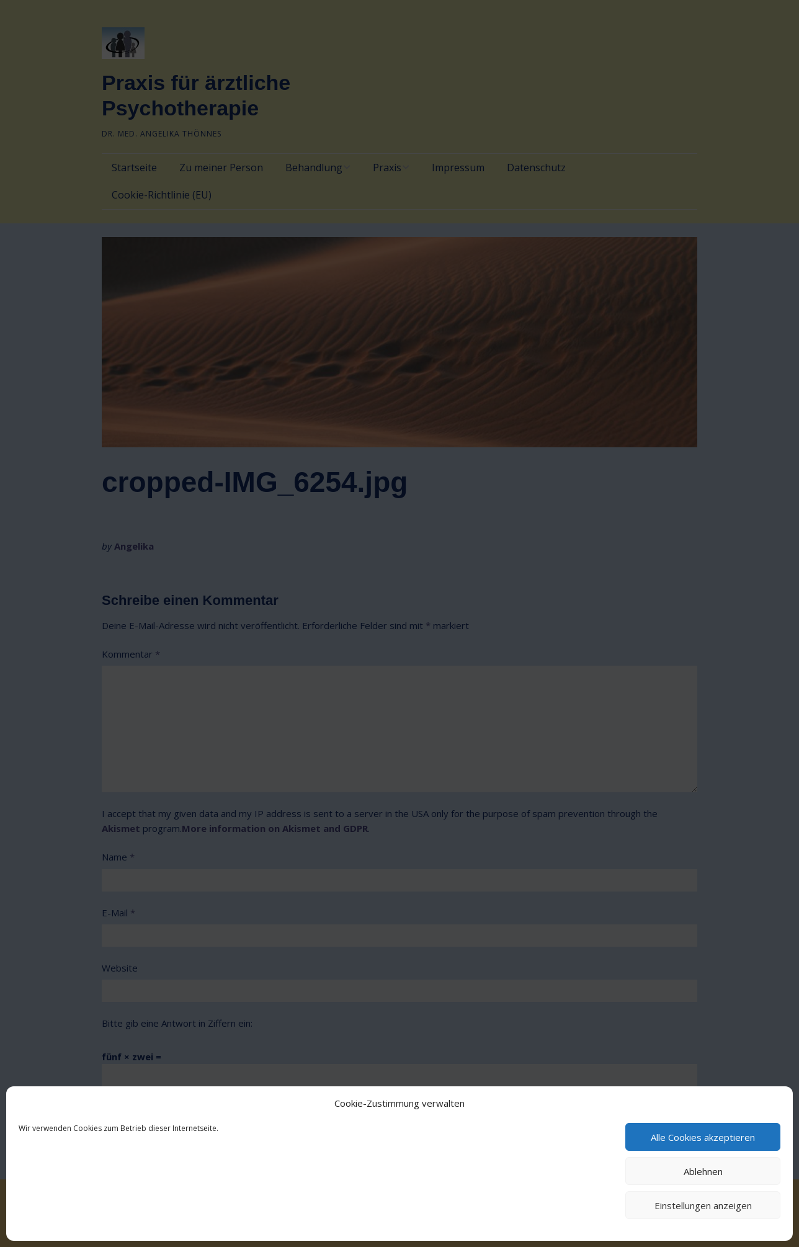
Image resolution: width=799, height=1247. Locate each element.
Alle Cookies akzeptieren (703, 1137)
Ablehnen (703, 1171)
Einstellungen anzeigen (703, 1205)
